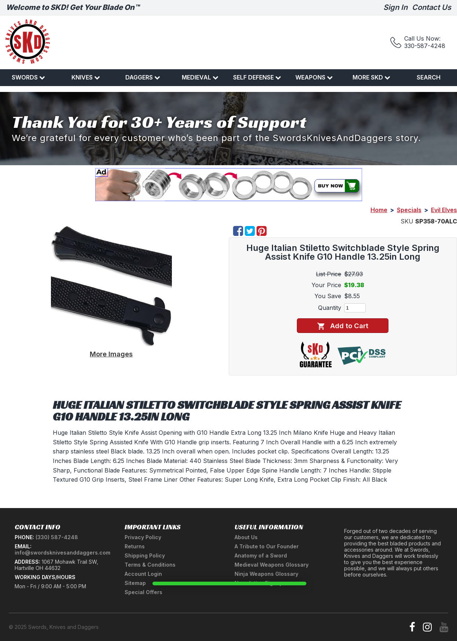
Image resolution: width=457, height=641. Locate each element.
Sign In (395, 7)
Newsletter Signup (259, 583)
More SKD (371, 77)
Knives (85, 77)
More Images (111, 354)
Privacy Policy (143, 537)
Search (429, 77)
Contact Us (431, 7)
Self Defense (257, 77)
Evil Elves (444, 210)
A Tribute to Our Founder (267, 546)
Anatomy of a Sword (261, 555)
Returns (135, 546)
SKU (407, 221)
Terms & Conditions (150, 565)
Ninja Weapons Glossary (266, 574)
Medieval (200, 77)
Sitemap (135, 583)
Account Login (143, 574)
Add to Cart (342, 326)
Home (379, 210)
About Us (246, 537)
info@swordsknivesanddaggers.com (62, 552)
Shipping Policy (145, 555)
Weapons (314, 77)
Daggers (142, 77)
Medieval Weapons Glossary (272, 565)
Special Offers (143, 592)
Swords (28, 77)
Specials (409, 210)
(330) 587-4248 (57, 537)
